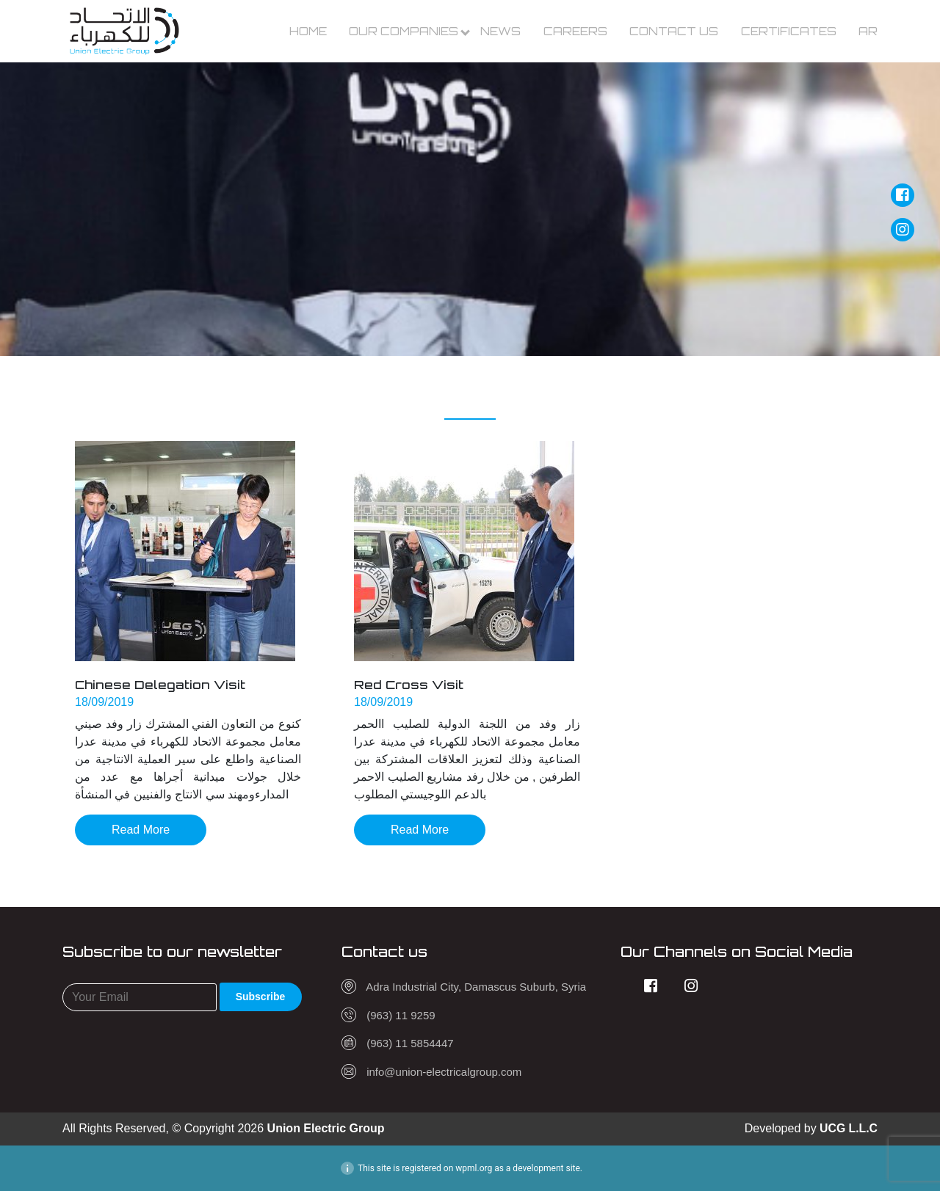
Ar (868, 31)
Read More (141, 829)
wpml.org (473, 1168)
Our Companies (403, 31)
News (500, 31)
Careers (575, 31)
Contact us (673, 31)
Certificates (788, 31)
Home (308, 31)
